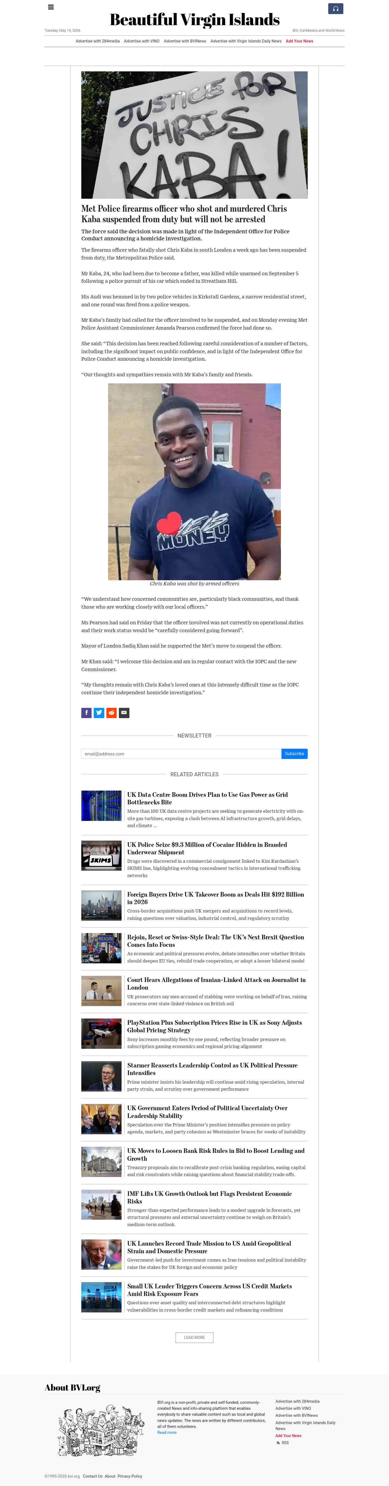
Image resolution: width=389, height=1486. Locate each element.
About (110, 1476)
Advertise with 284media (98, 41)
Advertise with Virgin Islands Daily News (245, 41)
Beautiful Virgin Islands (195, 19)
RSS (282, 1443)
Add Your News (299, 41)
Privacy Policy (130, 1476)
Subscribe (294, 753)
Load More (194, 1337)
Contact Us (93, 1476)
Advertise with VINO (141, 41)
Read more (167, 1432)
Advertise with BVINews (185, 41)
